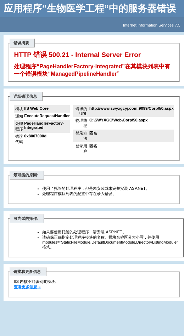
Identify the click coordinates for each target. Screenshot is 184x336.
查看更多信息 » (27, 287)
